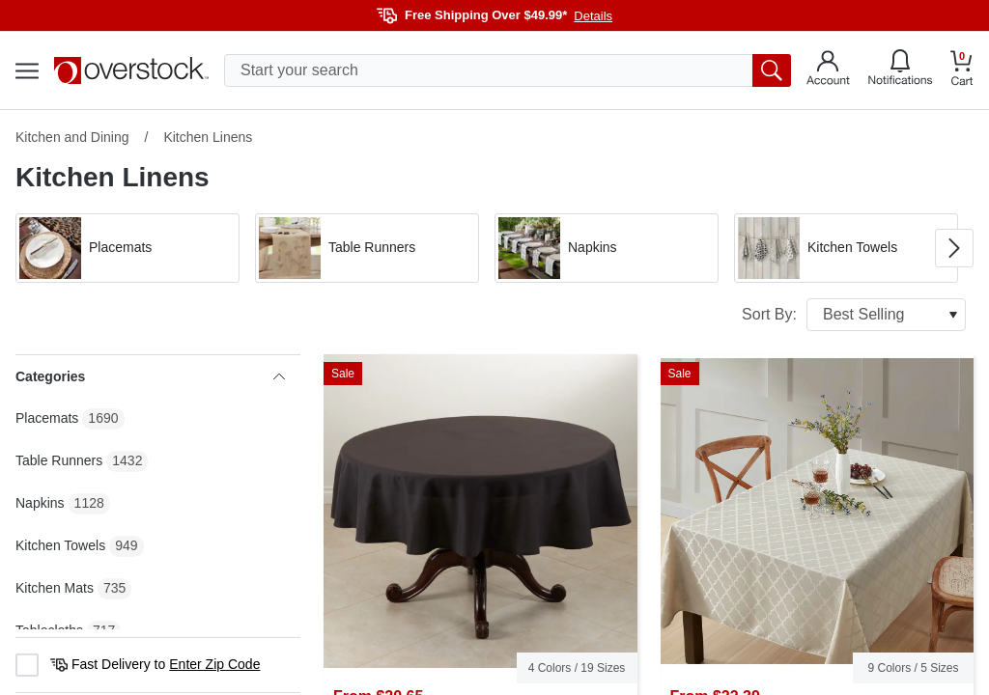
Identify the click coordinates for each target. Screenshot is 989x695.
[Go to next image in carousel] (954, 248)
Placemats (46, 418)
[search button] (771, 70)
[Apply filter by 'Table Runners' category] (367, 248)
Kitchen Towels (60, 545)
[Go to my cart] (962, 71)
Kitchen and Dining (72, 137)
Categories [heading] (150, 376)
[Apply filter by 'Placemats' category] (127, 248)
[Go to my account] (828, 70)
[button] (127, 248)
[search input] (507, 70)
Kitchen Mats (54, 588)
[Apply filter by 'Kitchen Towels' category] (846, 248)
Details (593, 16)
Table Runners (58, 460)
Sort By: (854, 314)
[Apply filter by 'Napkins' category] (606, 248)
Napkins (40, 503)
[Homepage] (131, 70)
